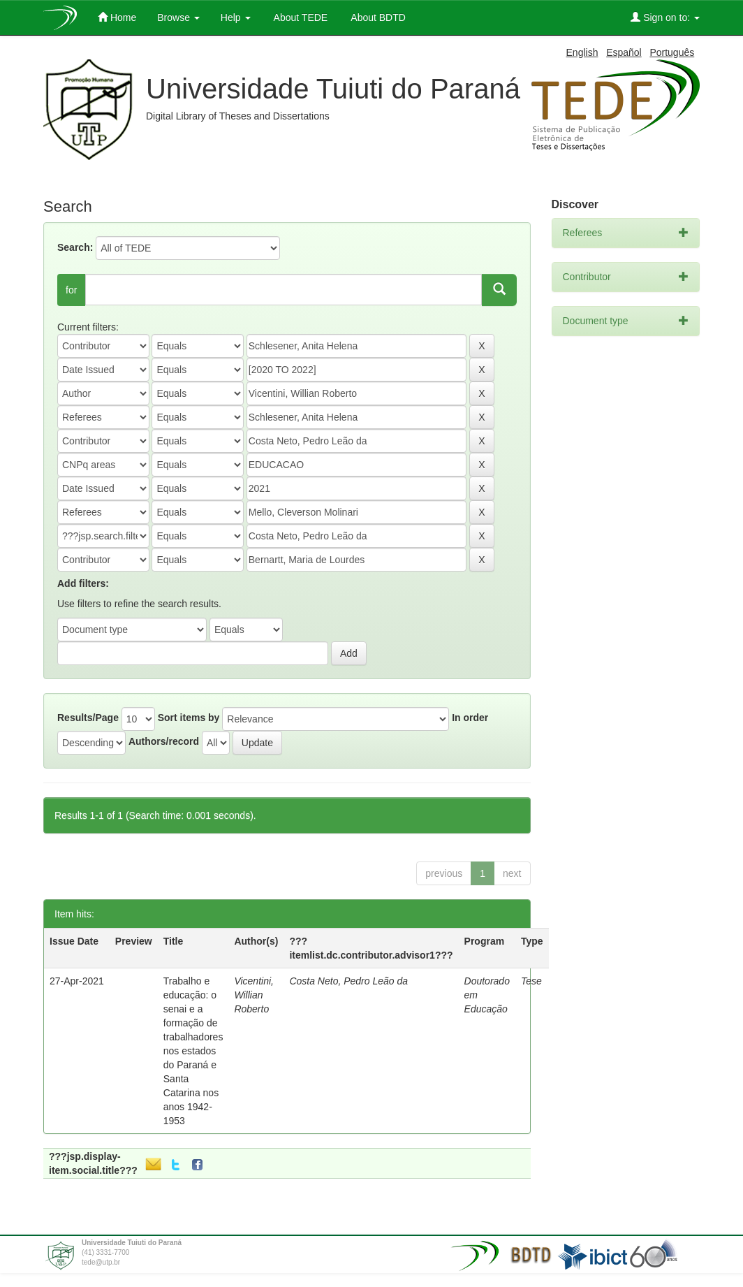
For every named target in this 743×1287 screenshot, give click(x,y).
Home (117, 17)
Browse (178, 17)
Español (624, 52)
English (582, 52)
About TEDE (300, 17)
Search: (75, 247)
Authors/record (163, 741)
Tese (531, 981)
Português (671, 52)
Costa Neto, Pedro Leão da (348, 981)
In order (470, 717)
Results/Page (88, 717)
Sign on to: (665, 17)
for (71, 290)
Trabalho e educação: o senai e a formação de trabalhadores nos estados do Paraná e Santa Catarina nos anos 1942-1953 (193, 1050)
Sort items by (189, 717)
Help (236, 17)
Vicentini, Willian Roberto (254, 995)
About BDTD (377, 17)
